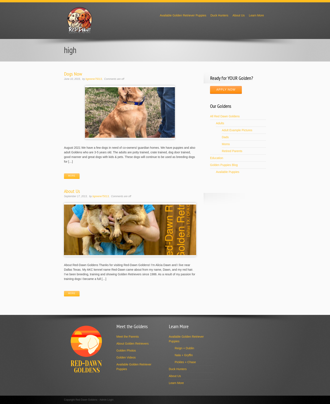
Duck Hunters (219, 15)
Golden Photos (126, 350)
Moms (226, 144)
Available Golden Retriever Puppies (183, 15)
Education (216, 158)
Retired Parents (232, 151)
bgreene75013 (94, 79)
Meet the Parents (127, 336)
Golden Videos (126, 357)
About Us (239, 15)
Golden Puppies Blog (224, 165)
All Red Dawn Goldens (225, 116)
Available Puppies (227, 172)
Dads (225, 137)
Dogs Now (73, 74)
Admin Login (107, 399)
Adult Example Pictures (237, 130)
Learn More (256, 15)
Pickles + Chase (185, 362)
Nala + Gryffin (184, 355)
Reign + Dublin (184, 348)
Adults (220, 123)
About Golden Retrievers (132, 343)
